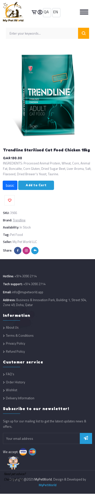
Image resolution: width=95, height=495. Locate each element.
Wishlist (11, 390)
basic (10, 185)
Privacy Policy (15, 343)
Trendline (19, 220)
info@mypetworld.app (27, 292)
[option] (47, 95)
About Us (12, 327)
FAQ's (10, 374)
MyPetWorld (47, 484)
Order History (15, 382)
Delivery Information (20, 398)
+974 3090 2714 (25, 276)
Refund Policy (15, 351)
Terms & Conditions (20, 335)
